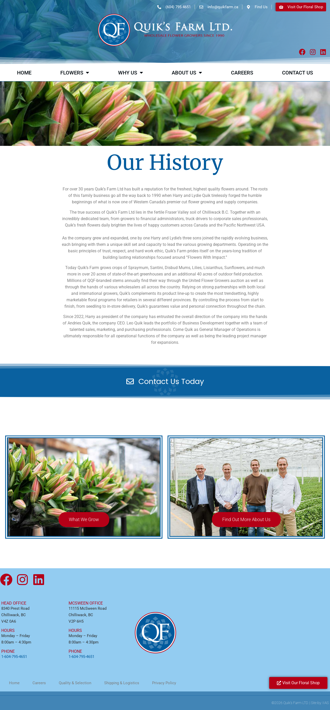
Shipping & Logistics (121, 683)
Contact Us (297, 73)
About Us (187, 73)
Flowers (74, 73)
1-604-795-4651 (14, 656)
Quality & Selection (75, 683)
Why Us (130, 73)
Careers (242, 73)
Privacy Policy (164, 683)
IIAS (326, 703)
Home (24, 73)
